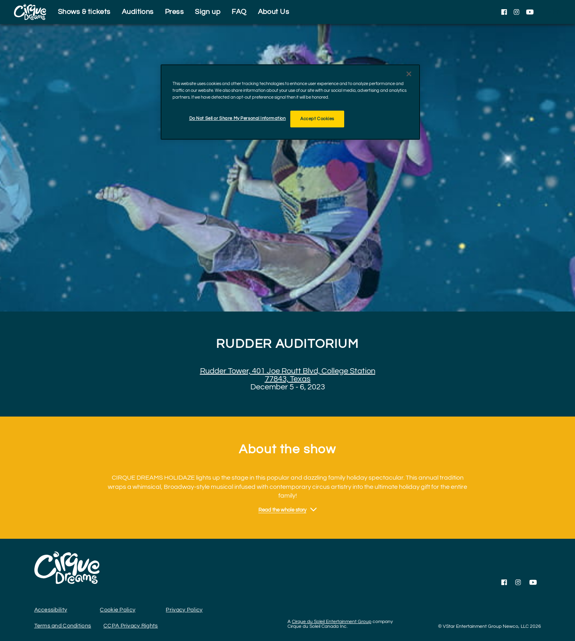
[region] (290, 102)
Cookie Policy (117, 610)
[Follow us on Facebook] (504, 12)
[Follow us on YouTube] (530, 12)
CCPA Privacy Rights (130, 626)
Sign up (207, 12)
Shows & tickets (84, 12)
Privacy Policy (184, 610)
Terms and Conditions (62, 626)
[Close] (409, 74)
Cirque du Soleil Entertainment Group (331, 621)
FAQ (239, 12)
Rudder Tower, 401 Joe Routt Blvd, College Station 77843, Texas (287, 375)
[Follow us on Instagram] (516, 12)
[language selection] (557, 12)
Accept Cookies (317, 119)
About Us (273, 12)
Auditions (138, 12)
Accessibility (50, 610)
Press (174, 12)
